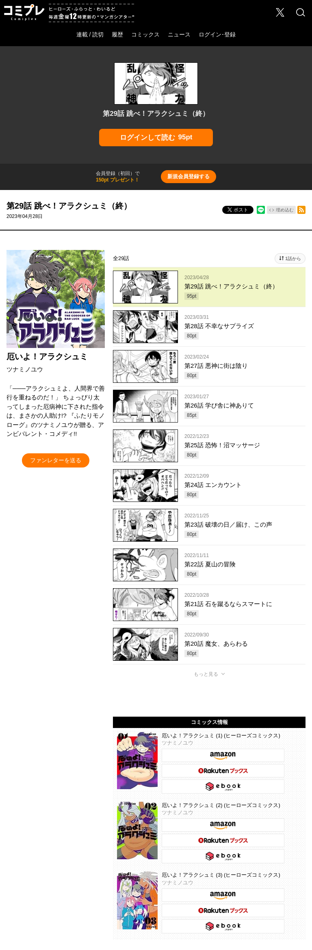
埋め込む (285, 209)
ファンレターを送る (55, 460)
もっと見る (206, 674)
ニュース (179, 34)
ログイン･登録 (217, 34)
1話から (293, 258)
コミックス (145, 34)
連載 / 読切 (90, 34)
